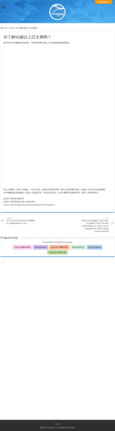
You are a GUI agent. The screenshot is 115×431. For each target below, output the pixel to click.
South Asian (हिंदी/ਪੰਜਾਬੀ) (59, 247)
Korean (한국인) (78, 247)
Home (4, 28)
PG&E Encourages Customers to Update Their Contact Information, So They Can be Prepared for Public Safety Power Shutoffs (94, 225)
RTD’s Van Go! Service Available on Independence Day (20, 220)
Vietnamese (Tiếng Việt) (57, 252)
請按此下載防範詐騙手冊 (13, 199)
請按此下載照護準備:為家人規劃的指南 (19, 202)
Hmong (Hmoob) (40, 247)
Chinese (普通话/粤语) (22, 247)
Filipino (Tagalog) (94, 247)
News (12, 28)
